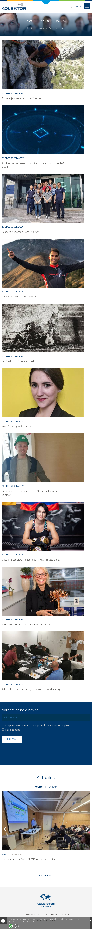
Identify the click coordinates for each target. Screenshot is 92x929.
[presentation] (26, 751)
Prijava (12, 739)
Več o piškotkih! (17, 926)
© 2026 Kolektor (31, 914)
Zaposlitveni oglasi (58, 725)
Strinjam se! (11, 926)
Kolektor (30, 28)
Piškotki (66, 914)
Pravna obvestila (50, 914)
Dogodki (38, 725)
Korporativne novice (16, 725)
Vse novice (46, 875)
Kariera (41, 28)
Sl (78, 6)
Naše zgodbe (12, 729)
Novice (39, 786)
